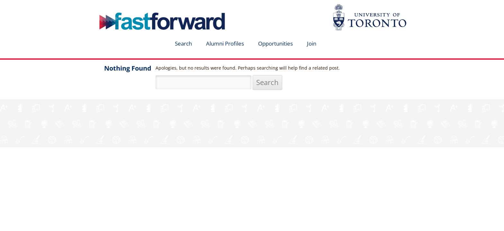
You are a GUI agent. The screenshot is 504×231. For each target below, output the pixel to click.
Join (311, 43)
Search (183, 43)
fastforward (135, 7)
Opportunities (275, 43)
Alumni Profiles (225, 43)
